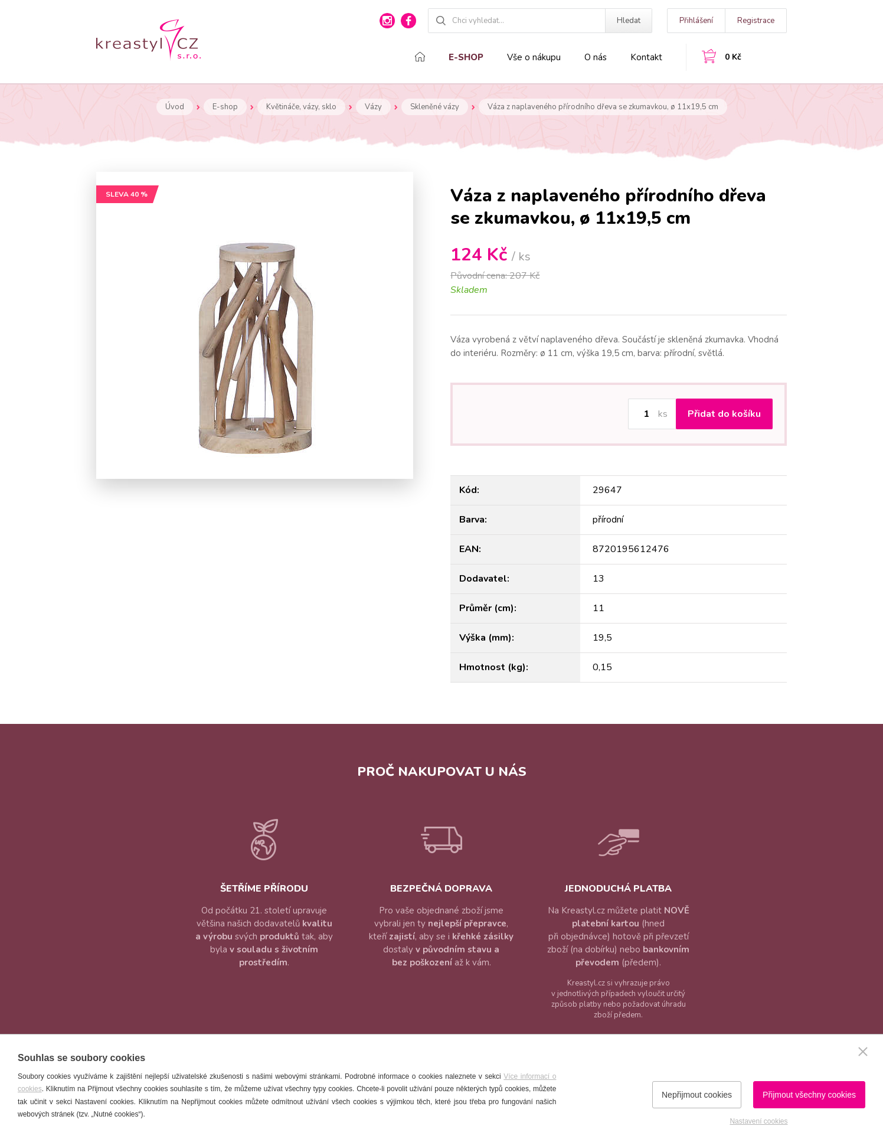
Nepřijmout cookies (697, 1094)
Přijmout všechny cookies (809, 1094)
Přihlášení (696, 20)
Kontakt (646, 57)
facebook (408, 20)
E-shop (466, 57)
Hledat (628, 20)
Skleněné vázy (434, 107)
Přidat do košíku (724, 413)
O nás (595, 57)
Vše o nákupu (534, 57)
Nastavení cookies (758, 1121)
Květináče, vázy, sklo (301, 107)
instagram (387, 20)
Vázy (373, 107)
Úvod (174, 107)
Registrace (755, 20)
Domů (420, 56)
